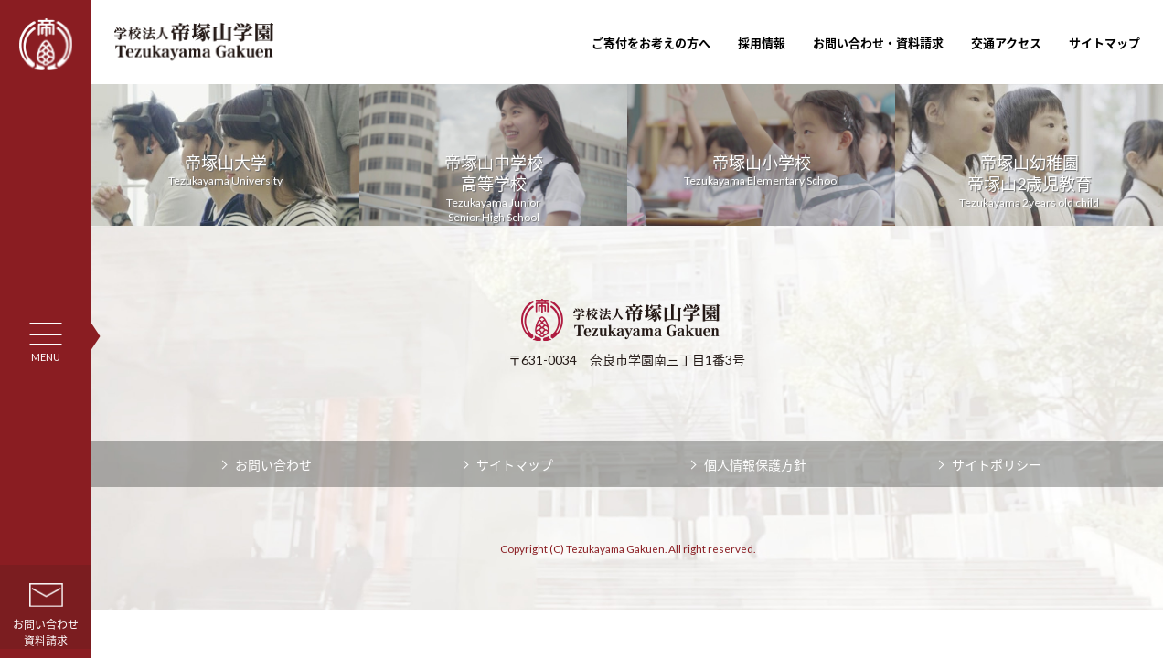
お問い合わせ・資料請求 (878, 43)
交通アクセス (1006, 43)
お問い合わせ (273, 464)
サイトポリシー (996, 464)
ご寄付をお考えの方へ (651, 43)
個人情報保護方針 (755, 464)
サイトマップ (1104, 43)
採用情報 (761, 43)
